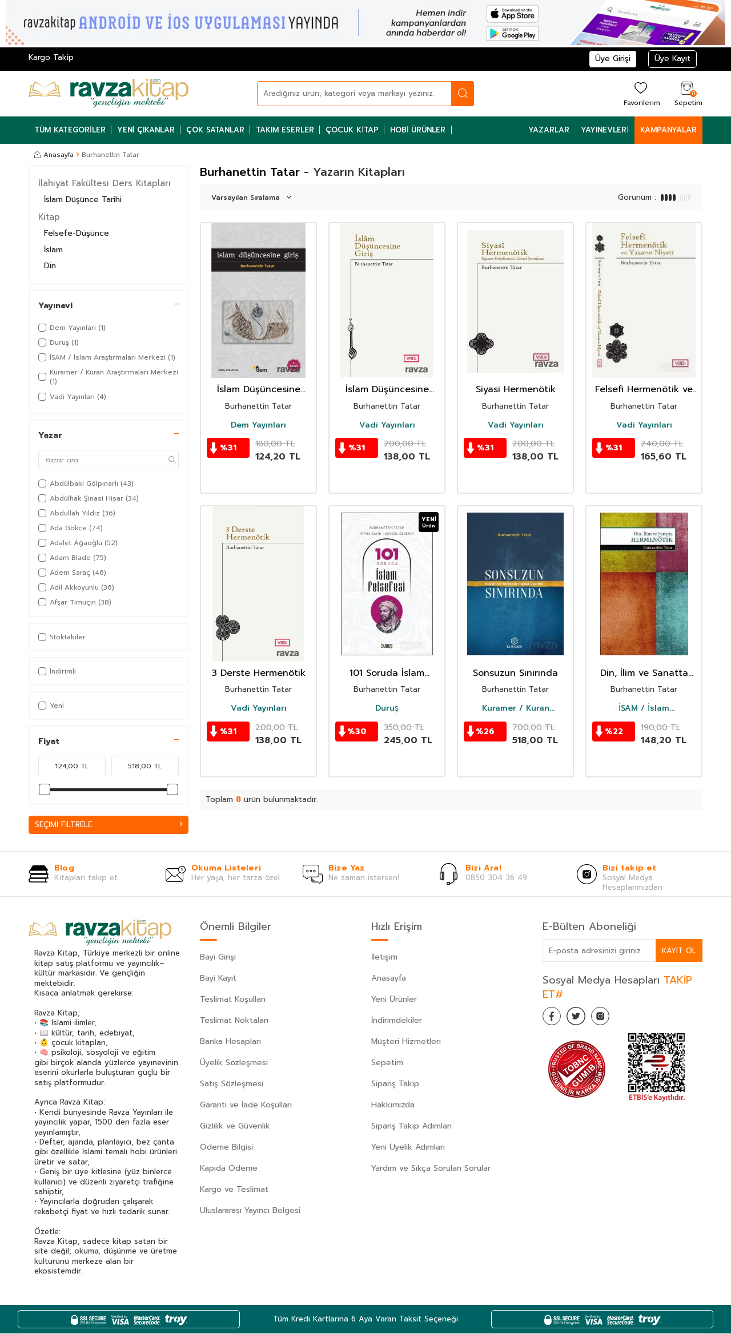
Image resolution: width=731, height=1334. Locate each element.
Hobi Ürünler (418, 129)
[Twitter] (582, 1018)
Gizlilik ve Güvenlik (235, 1127)
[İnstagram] (611, 1018)
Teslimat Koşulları (233, 1000)
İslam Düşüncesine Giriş (258, 390)
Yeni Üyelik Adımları (408, 1148)
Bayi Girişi (218, 958)
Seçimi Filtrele (108, 825)
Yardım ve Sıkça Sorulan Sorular (431, 1169)
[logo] (108, 93)
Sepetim (387, 1064)
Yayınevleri (605, 129)
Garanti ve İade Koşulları (246, 1106)
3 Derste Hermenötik (258, 673)
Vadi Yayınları (387, 425)
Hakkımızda (393, 1106)
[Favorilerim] (640, 93)
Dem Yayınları (258, 425)
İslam (53, 250)
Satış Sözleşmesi (231, 1085)
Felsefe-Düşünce (76, 233)
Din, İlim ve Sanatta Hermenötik (644, 673)
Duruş (387, 708)
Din (50, 266)
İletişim (384, 958)
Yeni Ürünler (394, 1000)
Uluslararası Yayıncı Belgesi (250, 1212)
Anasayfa (54, 154)
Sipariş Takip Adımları (411, 1127)
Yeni (51, 705)
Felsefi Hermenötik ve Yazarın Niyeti (644, 390)
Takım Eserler (285, 129)
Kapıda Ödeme (229, 1169)
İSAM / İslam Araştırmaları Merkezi (644, 708)
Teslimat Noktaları (234, 1021)
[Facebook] (554, 1018)
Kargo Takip (51, 57)
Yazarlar (548, 129)
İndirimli (57, 671)
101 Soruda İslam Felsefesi (387, 673)
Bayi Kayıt (218, 979)
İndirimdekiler (396, 1021)
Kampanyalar (668, 129)
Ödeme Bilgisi (226, 1148)
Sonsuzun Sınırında (515, 673)
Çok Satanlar (215, 129)
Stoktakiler (62, 637)
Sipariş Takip (395, 1085)
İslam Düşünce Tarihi (83, 199)
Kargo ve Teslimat (234, 1190)
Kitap (49, 217)
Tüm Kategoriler (70, 129)
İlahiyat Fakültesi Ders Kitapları (104, 183)
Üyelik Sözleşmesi (234, 1064)
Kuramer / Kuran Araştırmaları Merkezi (516, 708)
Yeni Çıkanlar (146, 129)
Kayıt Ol (678, 951)
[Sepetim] (687, 93)
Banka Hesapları (230, 1043)
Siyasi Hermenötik (516, 390)
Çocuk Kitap (352, 129)
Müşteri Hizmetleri (406, 1043)
